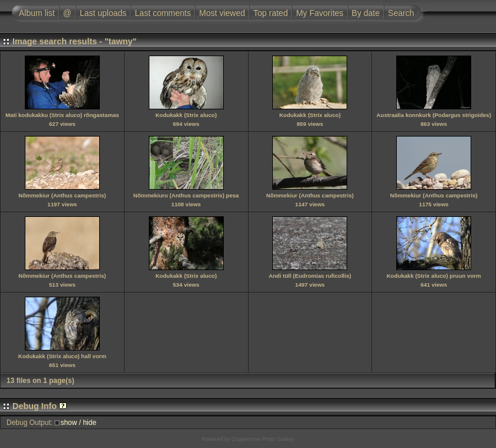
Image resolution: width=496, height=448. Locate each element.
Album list (37, 13)
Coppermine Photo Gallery (262, 439)
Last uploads (103, 13)
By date (366, 13)
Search (401, 13)
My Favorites (319, 13)
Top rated (270, 13)
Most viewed (222, 13)
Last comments (163, 13)
